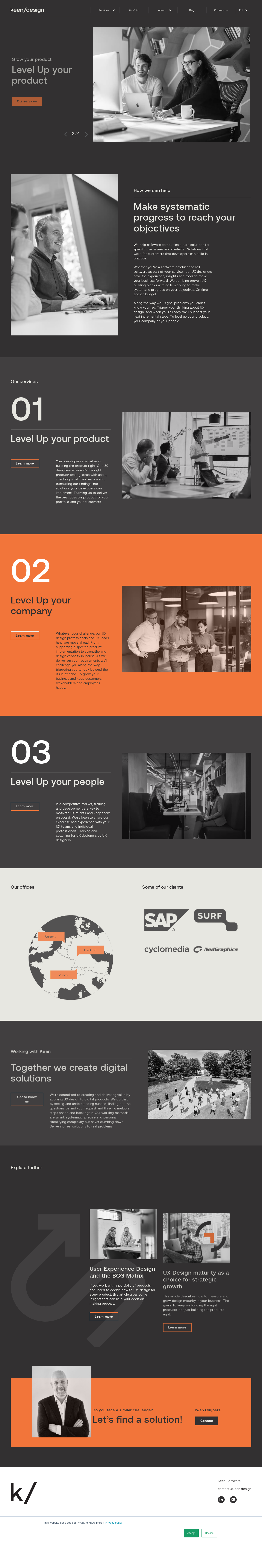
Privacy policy (114, 1522)
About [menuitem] (162, 10)
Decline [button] (209, 1533)
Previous (66, 134)
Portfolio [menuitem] (134, 10)
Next (85, 134)
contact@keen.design (234, 1489)
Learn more (25, 472)
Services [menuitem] (103, 10)
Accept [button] (191, 1533)
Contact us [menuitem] (221, 10)
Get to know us (27, 1112)
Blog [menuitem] (192, 10)
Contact (206, 1430)
